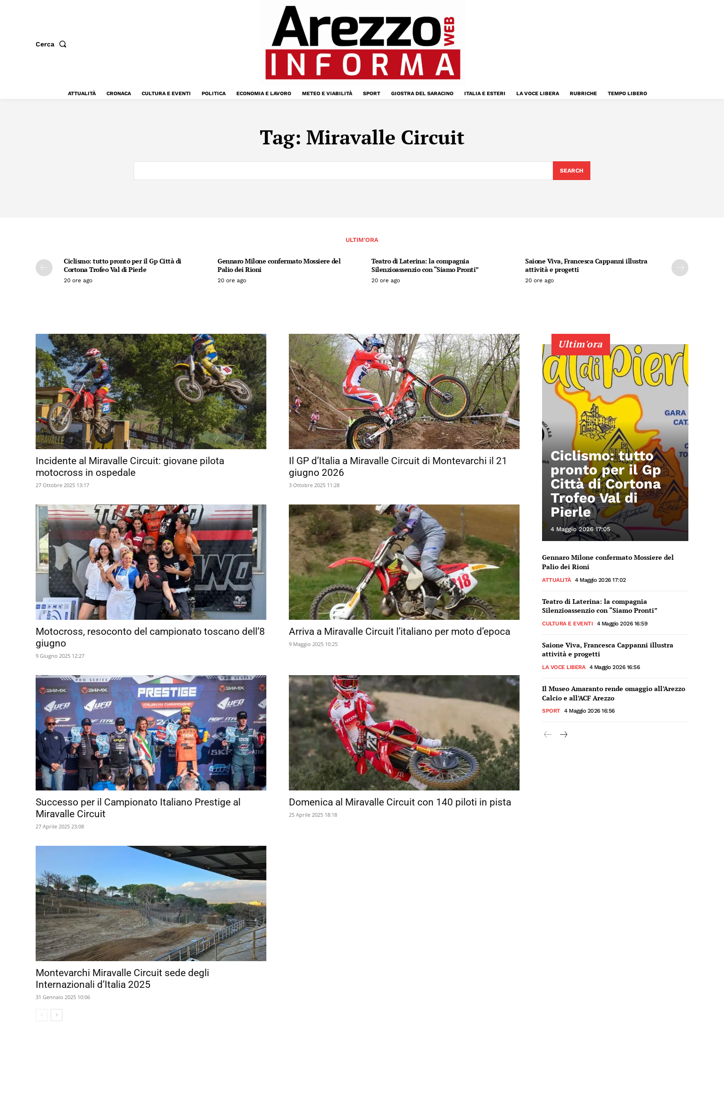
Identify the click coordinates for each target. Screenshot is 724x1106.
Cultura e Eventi (567, 624)
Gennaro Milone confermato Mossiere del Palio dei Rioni (279, 266)
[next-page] (679, 269)
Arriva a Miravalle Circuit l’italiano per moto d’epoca (399, 633)
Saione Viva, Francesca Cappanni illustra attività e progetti (586, 266)
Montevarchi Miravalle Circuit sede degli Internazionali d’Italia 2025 (122, 980)
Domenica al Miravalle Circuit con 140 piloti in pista (400, 803)
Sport (551, 712)
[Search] (570, 171)
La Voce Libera (563, 668)
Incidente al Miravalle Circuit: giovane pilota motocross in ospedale (130, 468)
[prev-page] (44, 269)
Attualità (556, 581)
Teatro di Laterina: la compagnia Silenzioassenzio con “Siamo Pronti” (425, 266)
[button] (53, 44)
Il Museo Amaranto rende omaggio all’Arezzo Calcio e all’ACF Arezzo (613, 694)
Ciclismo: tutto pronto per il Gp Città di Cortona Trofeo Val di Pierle (122, 266)
